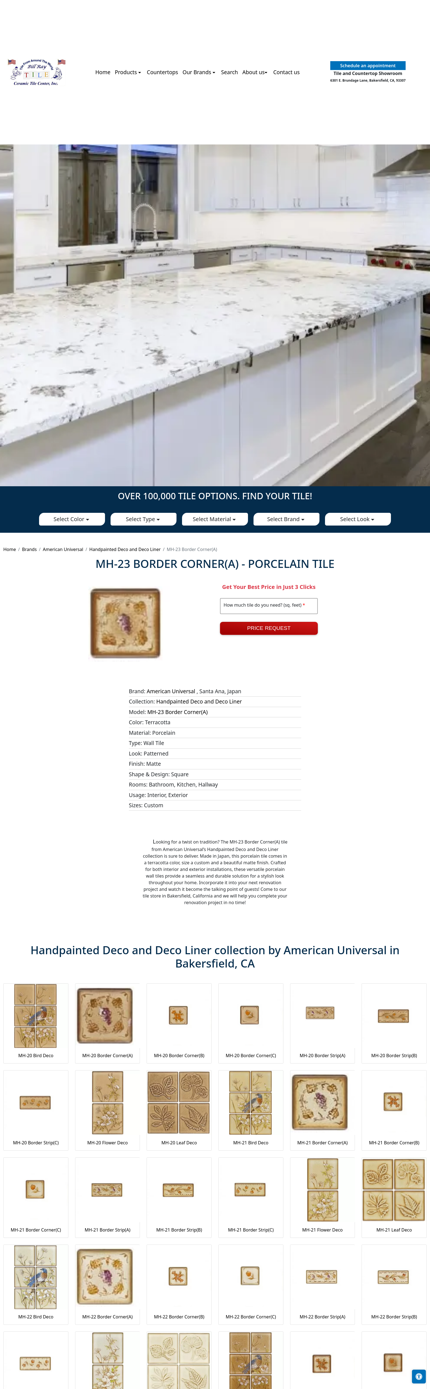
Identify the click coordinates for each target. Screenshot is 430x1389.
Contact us (286, 72)
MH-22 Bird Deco (35, 1317)
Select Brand (284, 519)
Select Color (69, 519)
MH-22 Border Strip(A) (322, 1317)
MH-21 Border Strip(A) (107, 1230)
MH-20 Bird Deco (35, 1055)
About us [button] (253, 72)
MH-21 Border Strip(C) (251, 1230)
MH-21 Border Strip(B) (179, 1230)
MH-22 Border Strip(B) (394, 1317)
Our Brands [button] (198, 72)
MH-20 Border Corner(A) (107, 1055)
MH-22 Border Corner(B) (179, 1317)
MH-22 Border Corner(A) (107, 1317)
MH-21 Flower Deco (322, 1230)
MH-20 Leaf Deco (179, 1143)
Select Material (213, 519)
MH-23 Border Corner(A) (177, 712)
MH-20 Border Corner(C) (251, 1055)
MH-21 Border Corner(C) (36, 1230)
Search (229, 72)
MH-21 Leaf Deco (394, 1230)
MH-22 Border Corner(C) (251, 1317)
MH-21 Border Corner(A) (322, 1143)
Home (103, 72)
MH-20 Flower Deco (107, 1143)
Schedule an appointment (368, 66)
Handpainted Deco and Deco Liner (125, 549)
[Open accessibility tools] (419, 1376)
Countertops (162, 72)
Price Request (269, 628)
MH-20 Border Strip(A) (322, 1055)
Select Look (355, 519)
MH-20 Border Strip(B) (394, 1055)
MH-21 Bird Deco (250, 1143)
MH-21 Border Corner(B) (394, 1143)
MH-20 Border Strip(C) (36, 1143)
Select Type (141, 519)
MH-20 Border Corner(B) (179, 1055)
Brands (29, 549)
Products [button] (126, 72)
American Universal (63, 549)
